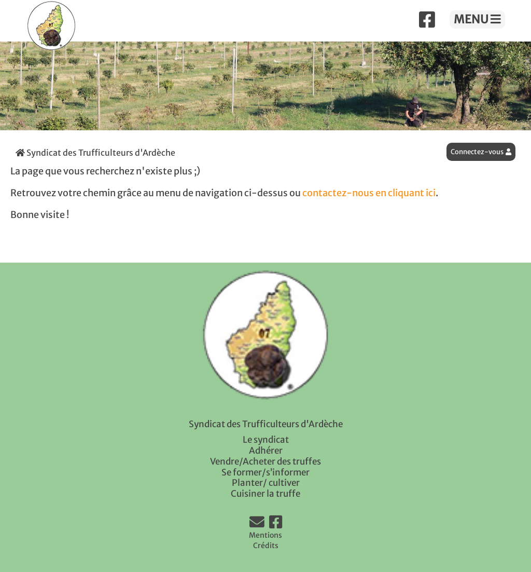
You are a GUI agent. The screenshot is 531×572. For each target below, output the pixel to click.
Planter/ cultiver (266, 482)
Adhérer (266, 450)
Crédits (265, 545)
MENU (477, 19)
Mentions (265, 535)
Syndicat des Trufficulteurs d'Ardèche (95, 152)
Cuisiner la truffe (265, 493)
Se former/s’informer (265, 472)
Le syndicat (266, 439)
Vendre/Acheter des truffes (265, 461)
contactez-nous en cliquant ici (369, 193)
